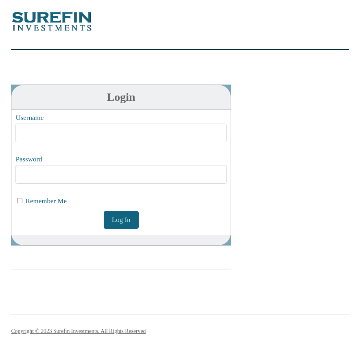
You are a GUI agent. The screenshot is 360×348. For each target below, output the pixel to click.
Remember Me (42, 201)
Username (29, 118)
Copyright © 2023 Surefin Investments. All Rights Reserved (78, 331)
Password (28, 159)
